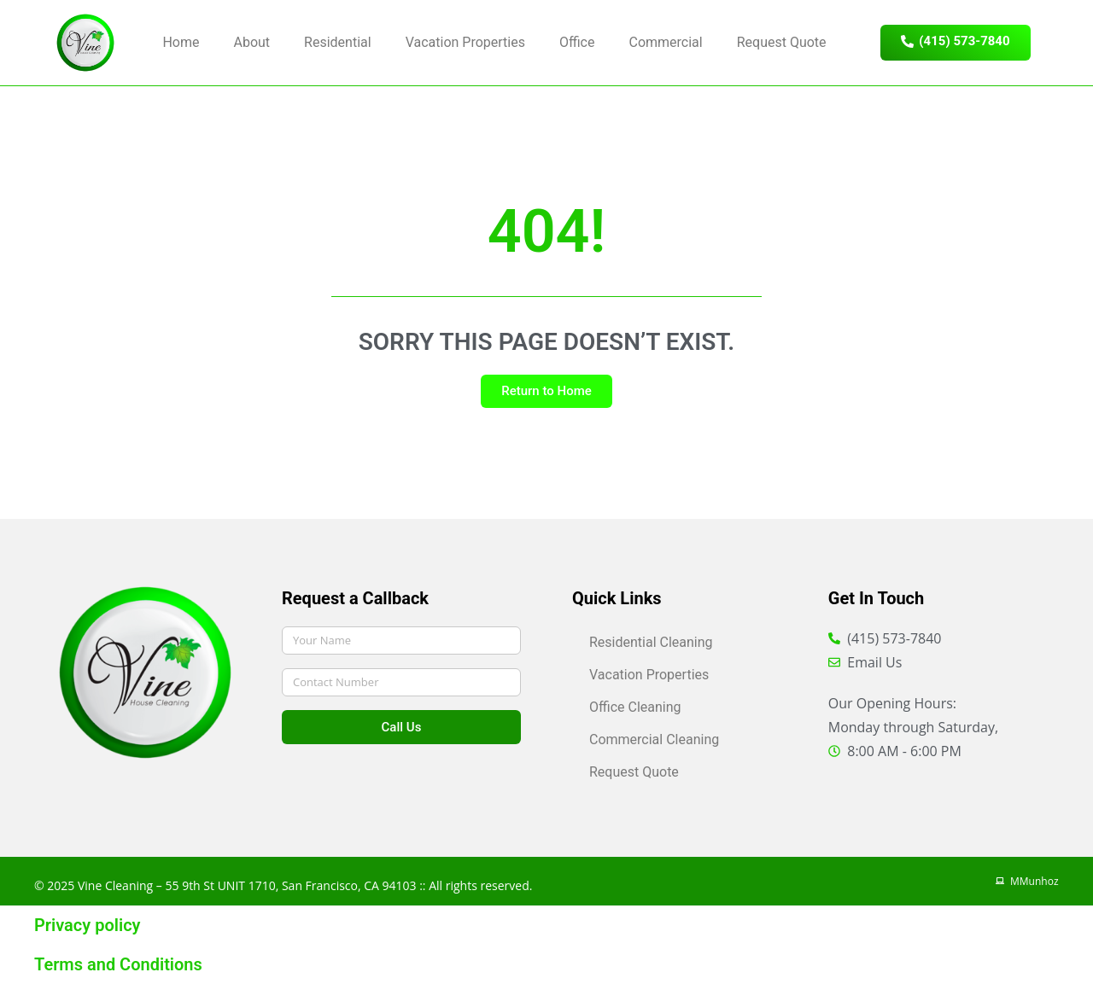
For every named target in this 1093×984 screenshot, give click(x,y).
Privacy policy (87, 925)
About (251, 42)
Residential (337, 42)
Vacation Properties (465, 42)
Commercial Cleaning (654, 739)
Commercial (665, 42)
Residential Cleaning (651, 642)
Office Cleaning (635, 707)
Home (180, 42)
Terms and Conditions (118, 964)
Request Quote (782, 42)
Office (577, 42)
